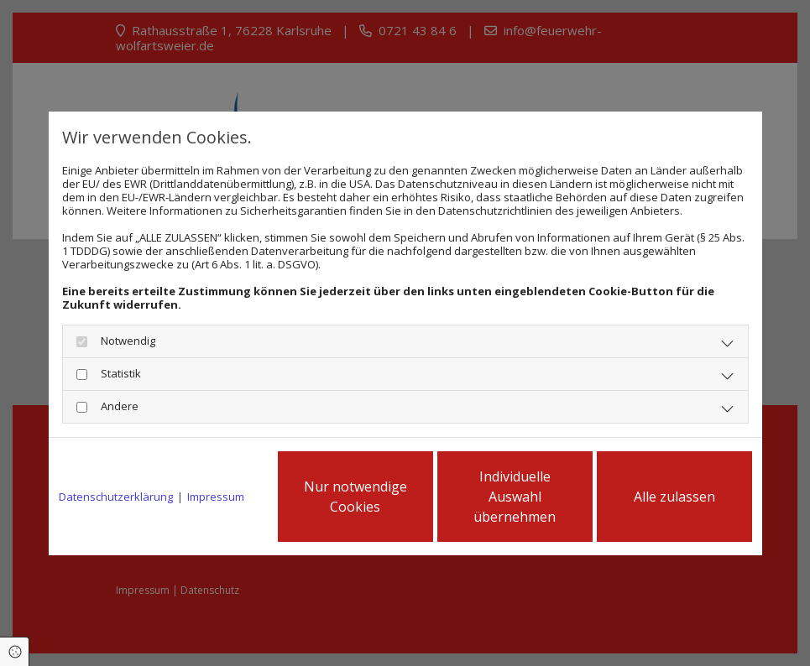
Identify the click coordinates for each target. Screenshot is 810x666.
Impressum (215, 496)
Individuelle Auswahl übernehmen (514, 496)
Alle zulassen (674, 496)
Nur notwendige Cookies (355, 496)
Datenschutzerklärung (116, 496)
